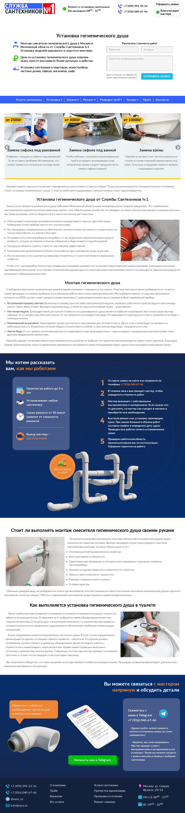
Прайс (147, 99)
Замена (72, 99)
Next (176, 146)
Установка (53, 99)
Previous (5, 146)
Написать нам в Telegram (92, 760)
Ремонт (88, 99)
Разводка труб (110, 99)
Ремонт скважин (104, 801)
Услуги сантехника (29, 99)
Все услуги (57, 801)
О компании (58, 785)
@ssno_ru (17, 799)
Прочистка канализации (109, 790)
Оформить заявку (167, 4)
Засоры (131, 99)
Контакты (162, 99)
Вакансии (56, 796)
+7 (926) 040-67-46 (135, 11)
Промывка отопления (108, 796)
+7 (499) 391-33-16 (135, 6)
